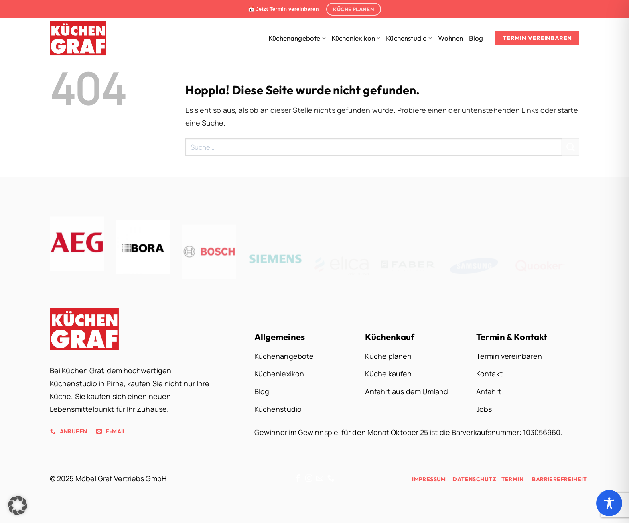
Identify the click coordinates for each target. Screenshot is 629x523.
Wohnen (450, 38)
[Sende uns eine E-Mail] (319, 479)
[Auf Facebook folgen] (298, 479)
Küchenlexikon (356, 38)
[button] (17, 505)
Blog (476, 38)
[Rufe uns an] (331, 479)
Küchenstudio (409, 38)
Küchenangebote (297, 38)
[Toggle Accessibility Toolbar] (609, 503)
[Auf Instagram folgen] (308, 479)
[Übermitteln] (570, 147)
